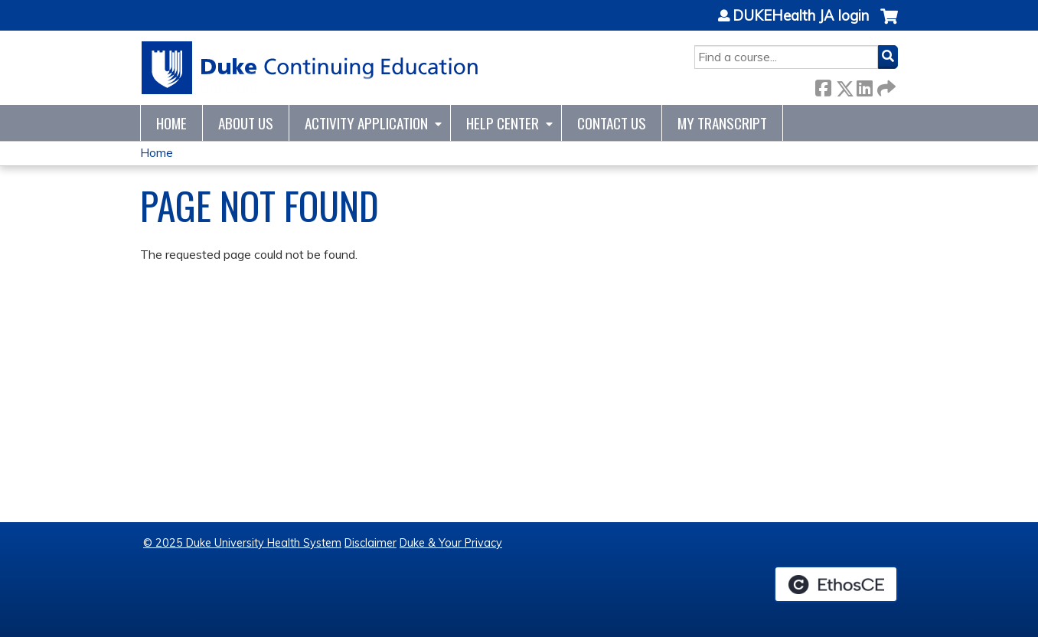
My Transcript (722, 123)
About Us (245, 123)
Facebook (823, 85)
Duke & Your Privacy (451, 543)
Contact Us (611, 123)
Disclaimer (370, 543)
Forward (885, 85)
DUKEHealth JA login (801, 16)
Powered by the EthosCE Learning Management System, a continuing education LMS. (836, 584)
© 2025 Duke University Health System (242, 543)
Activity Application (366, 123)
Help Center (502, 123)
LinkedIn (864, 85)
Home (171, 123)
